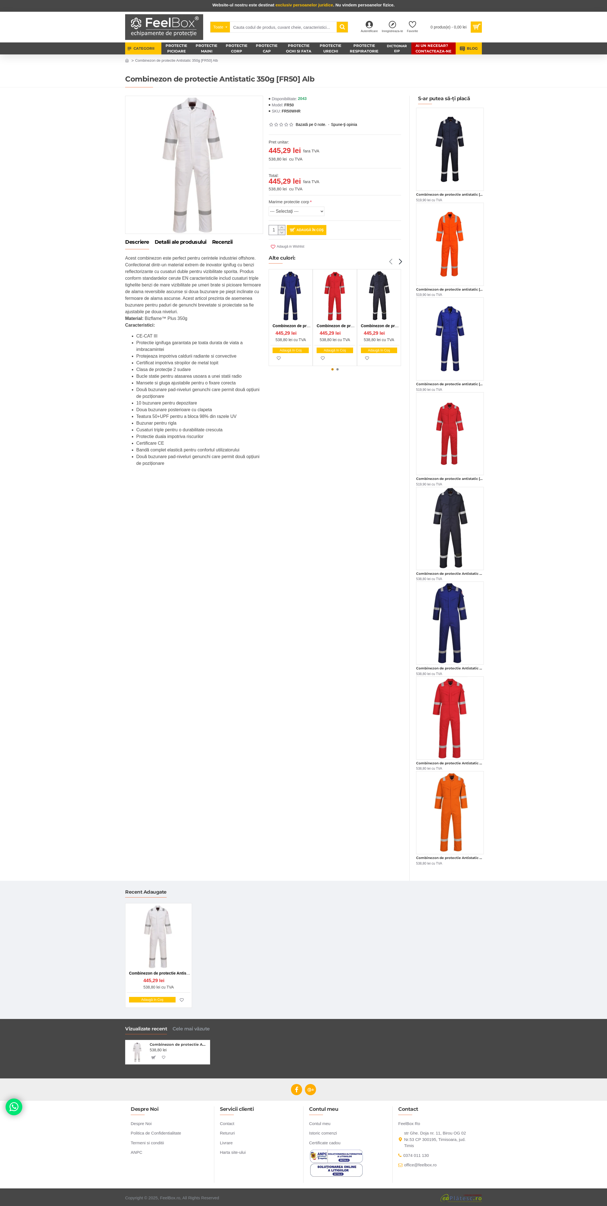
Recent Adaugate (146, 892)
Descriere (137, 242)
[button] (390, 262)
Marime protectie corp (289, 201)
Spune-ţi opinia (344, 124)
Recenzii (222, 242)
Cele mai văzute (191, 1029)
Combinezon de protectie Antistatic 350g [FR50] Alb (179, 1044)
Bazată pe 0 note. (311, 124)
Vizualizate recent (146, 1029)
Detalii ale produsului (181, 242)
